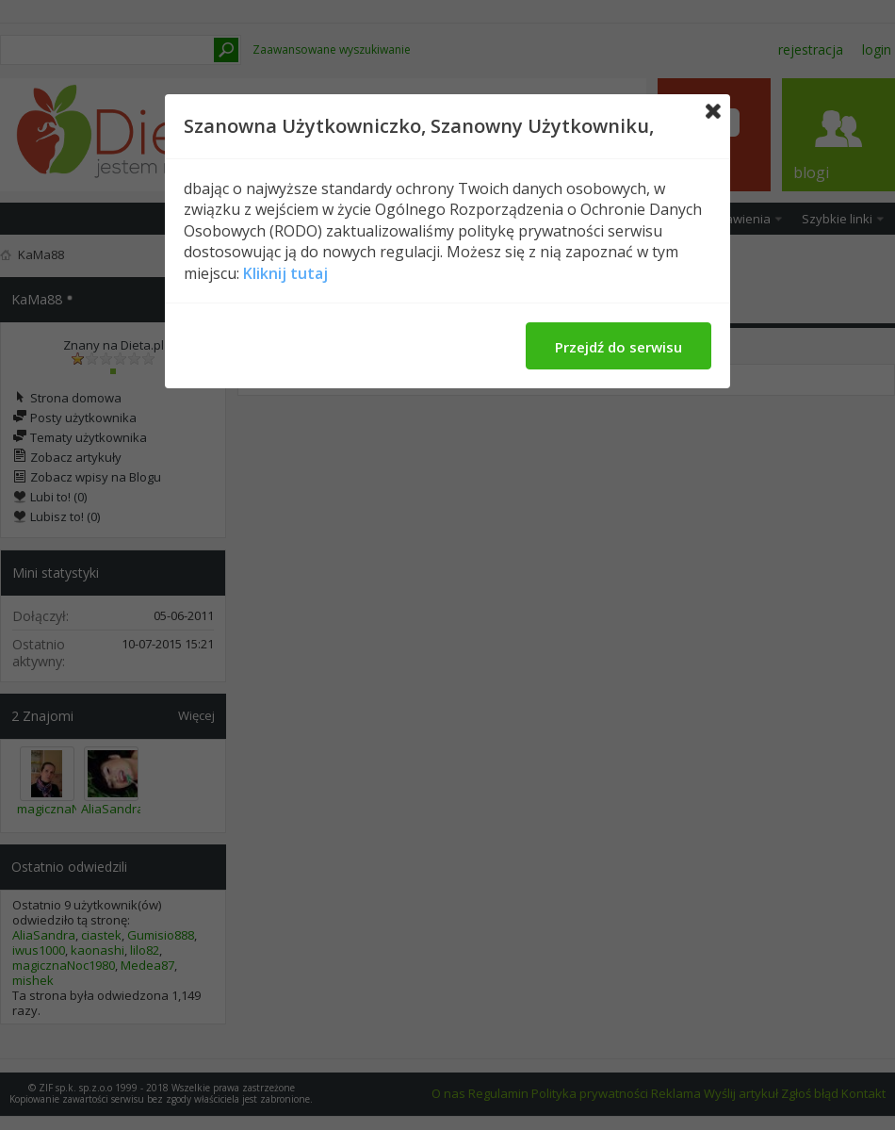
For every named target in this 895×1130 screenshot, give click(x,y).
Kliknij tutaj (285, 273)
